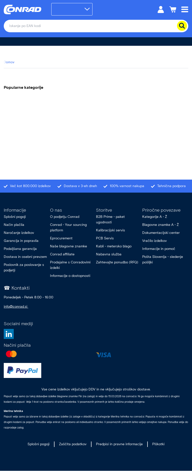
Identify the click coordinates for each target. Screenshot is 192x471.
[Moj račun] (160, 9)
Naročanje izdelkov (19, 233)
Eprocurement (61, 238)
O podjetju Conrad (64, 217)
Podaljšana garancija (20, 249)
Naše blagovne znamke (68, 246)
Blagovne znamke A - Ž (160, 225)
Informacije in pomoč (158, 249)
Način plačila (14, 225)
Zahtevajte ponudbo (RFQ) (117, 262)
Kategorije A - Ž (154, 217)
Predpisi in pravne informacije (119, 444)
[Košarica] (172, 9)
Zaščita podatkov (72, 444)
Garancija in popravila (21, 241)
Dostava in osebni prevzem (25, 257)
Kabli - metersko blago (114, 246)
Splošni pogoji (15, 217)
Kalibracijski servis (110, 230)
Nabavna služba (109, 254)
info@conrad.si (16, 306)
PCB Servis (105, 238)
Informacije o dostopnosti (70, 276)
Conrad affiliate (62, 254)
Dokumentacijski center (161, 233)
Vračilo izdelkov (154, 241)
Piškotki (158, 444)
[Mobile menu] (184, 9)
